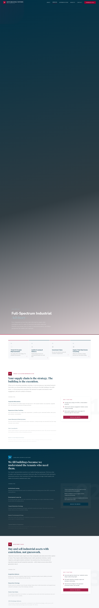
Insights (72, 2)
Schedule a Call (90, 2)
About (48, 2)
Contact (79, 2)
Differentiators (63, 2)
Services (55, 2)
